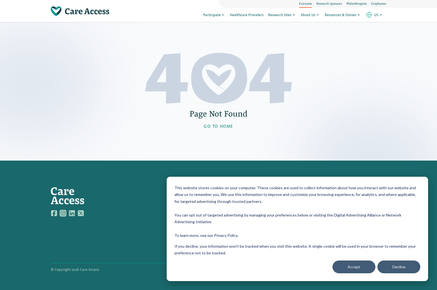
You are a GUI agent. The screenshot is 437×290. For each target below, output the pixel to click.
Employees (378, 3)
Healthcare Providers (247, 14)
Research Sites (282, 14)
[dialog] (297, 229)
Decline (399, 266)
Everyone (305, 3)
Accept (354, 266)
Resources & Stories (343, 14)
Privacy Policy (225, 235)
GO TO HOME (218, 126)
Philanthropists (356, 3)
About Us (310, 14)
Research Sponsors (329, 3)
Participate (214, 14)
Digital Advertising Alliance (357, 215)
